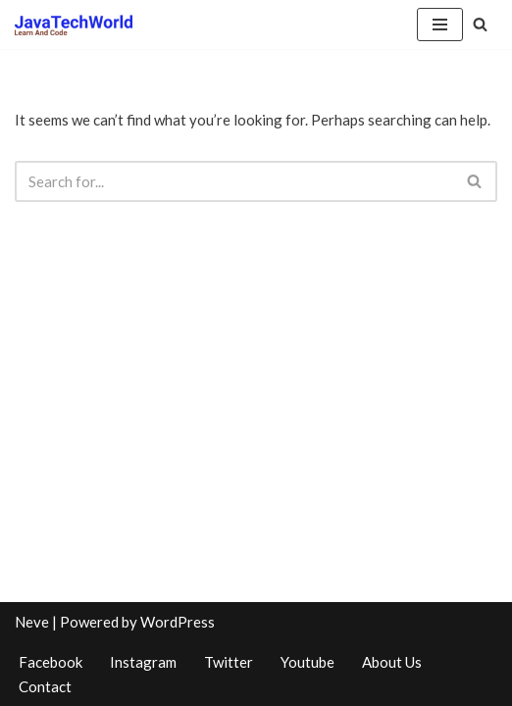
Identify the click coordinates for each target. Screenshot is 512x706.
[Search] (480, 24)
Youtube (307, 662)
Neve (32, 621)
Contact (45, 686)
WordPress (177, 621)
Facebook (50, 662)
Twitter (228, 662)
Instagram (143, 662)
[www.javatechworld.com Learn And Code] (73, 24)
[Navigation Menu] (440, 24)
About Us (392, 662)
